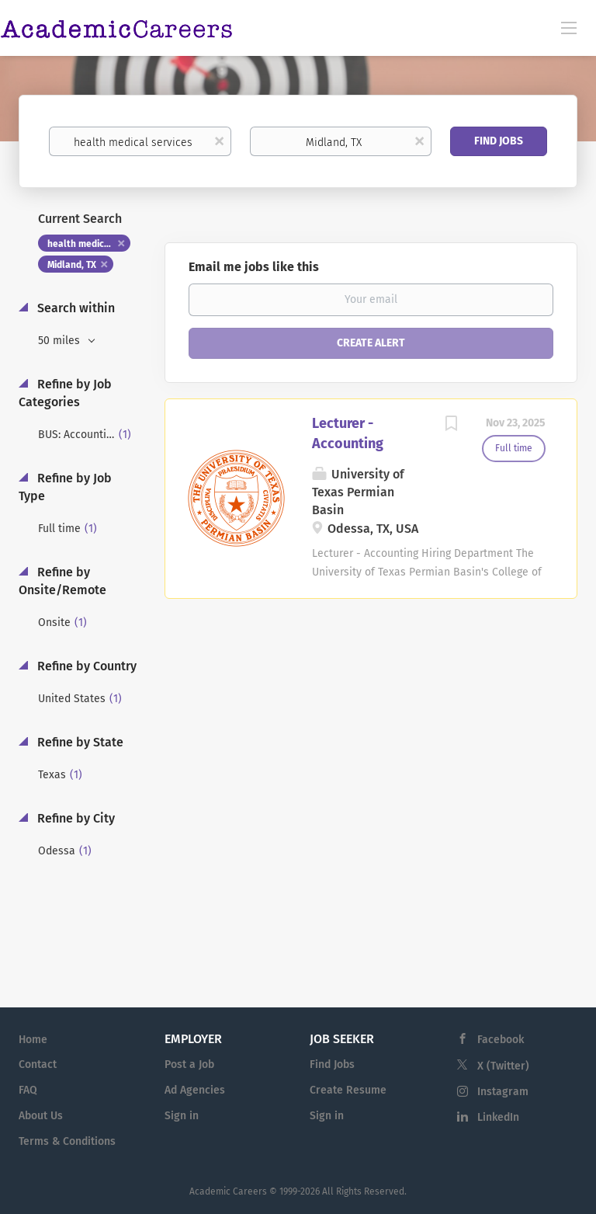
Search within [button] (74, 308)
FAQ (28, 1090)
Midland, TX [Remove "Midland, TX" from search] (71, 264)
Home (33, 1039)
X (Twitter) (503, 1066)
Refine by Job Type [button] (65, 487)
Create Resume (348, 1090)
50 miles (60, 340)
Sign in (182, 1115)
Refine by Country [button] (85, 666)
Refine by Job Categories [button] (65, 393)
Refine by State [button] (78, 742)
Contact (38, 1064)
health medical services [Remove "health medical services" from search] (88, 243)
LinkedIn (498, 1117)
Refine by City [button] (74, 818)
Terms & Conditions (67, 1141)
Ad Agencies (195, 1090)
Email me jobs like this (254, 266)
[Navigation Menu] (569, 27)
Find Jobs (498, 141)
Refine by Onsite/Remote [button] (62, 581)
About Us (41, 1115)
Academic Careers (228, 1191)
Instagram (502, 1091)
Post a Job (189, 1064)
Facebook (500, 1039)
